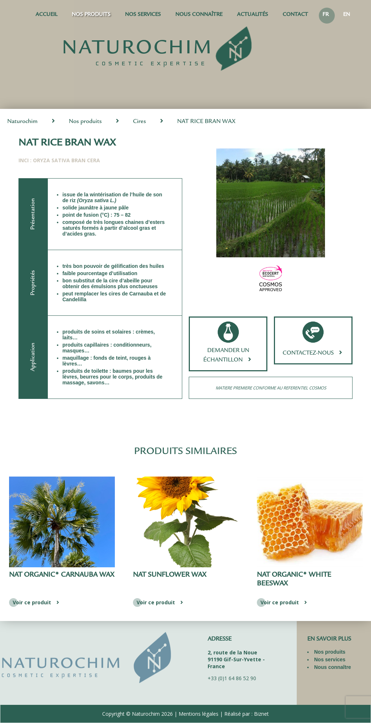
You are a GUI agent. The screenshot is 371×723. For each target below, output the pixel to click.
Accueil (46, 15)
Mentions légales (198, 713)
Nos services (143, 15)
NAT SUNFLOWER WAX (169, 575)
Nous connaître (198, 15)
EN (346, 15)
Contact (295, 15)
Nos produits (91, 15)
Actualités (252, 15)
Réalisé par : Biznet (246, 713)
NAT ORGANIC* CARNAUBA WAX (61, 575)
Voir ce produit (37, 602)
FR (325, 15)
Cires (139, 122)
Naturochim (22, 122)
